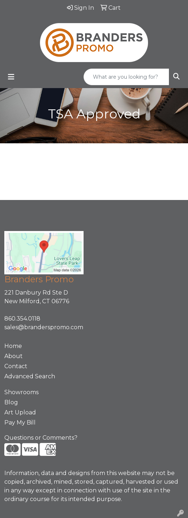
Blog (11, 402)
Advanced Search (29, 376)
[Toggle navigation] (11, 77)
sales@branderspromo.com (43, 327)
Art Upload (20, 412)
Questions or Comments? (40, 437)
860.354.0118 (22, 318)
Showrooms (21, 392)
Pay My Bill (20, 422)
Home (13, 346)
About (13, 356)
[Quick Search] (126, 77)
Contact (15, 366)
